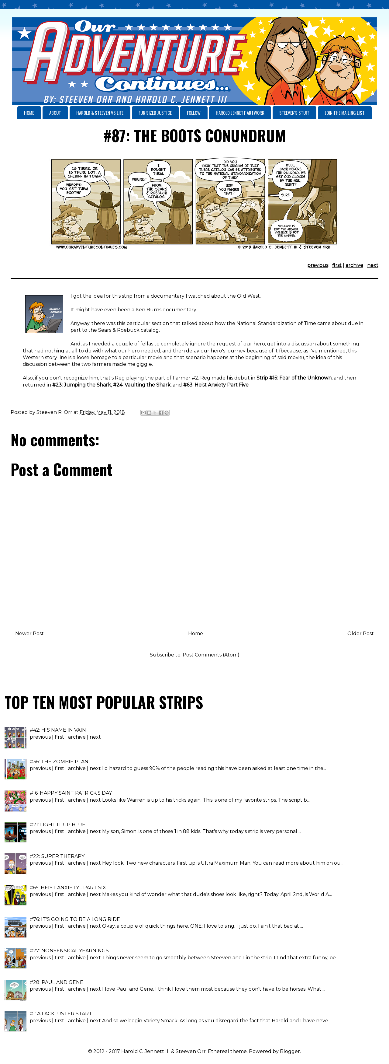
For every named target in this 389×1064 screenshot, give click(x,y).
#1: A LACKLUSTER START (61, 1014)
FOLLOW (194, 112)
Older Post (360, 633)
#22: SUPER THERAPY (57, 856)
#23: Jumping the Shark (81, 385)
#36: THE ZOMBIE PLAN (59, 762)
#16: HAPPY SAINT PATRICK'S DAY (71, 793)
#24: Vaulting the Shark (141, 385)
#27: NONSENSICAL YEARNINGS (69, 951)
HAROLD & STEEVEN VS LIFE (99, 112)
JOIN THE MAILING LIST (345, 112)
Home (195, 633)
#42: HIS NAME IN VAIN (58, 730)
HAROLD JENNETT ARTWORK (240, 112)
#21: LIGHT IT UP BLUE (57, 825)
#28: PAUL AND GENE (56, 982)
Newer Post (29, 633)
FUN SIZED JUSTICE (155, 112)
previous (317, 265)
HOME (29, 112)
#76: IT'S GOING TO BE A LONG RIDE (75, 919)
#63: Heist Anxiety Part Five (216, 385)
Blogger (290, 1051)
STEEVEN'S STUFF (294, 112)
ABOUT (55, 112)
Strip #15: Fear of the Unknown (294, 378)
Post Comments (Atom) (211, 655)
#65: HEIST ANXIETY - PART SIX (68, 888)
